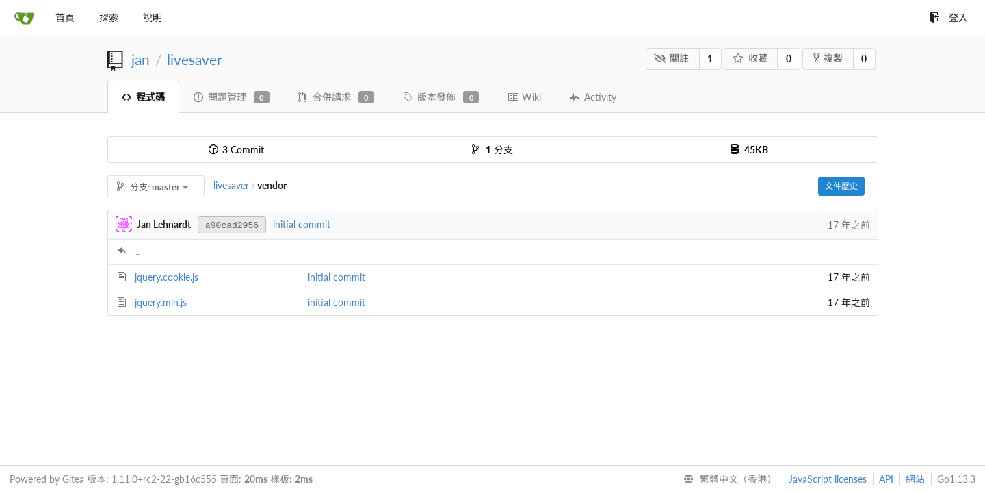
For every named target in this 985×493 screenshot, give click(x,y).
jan (140, 59)
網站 (915, 479)
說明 (152, 17)
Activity (593, 97)
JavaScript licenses (828, 479)
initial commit (301, 224)
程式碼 (143, 97)
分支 (492, 149)
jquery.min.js (161, 302)
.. (137, 251)
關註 (671, 58)
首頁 (65, 17)
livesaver (194, 59)
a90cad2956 (232, 225)
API (886, 479)
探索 (108, 17)
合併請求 (336, 97)
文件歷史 (841, 186)
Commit (236, 149)
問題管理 (232, 97)
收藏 (750, 58)
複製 (828, 58)
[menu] (727, 479)
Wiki (524, 97)
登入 (949, 17)
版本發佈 (441, 97)
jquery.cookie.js (166, 277)
